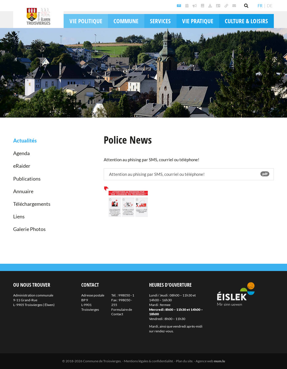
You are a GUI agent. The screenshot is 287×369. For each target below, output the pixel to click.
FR (260, 5)
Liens (19, 216)
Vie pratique (197, 21)
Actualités (25, 140)
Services (160, 21)
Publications (27, 179)
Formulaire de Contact (121, 311)
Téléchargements (31, 204)
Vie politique (86, 21)
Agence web (204, 361)
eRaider (21, 166)
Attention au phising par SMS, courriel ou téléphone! (188, 174)
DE (269, 5)
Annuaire (23, 191)
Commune (126, 21)
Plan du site (184, 361)
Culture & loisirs (246, 21)
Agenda (21, 153)
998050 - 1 (126, 295)
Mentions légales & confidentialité (148, 361)
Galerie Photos (29, 229)
